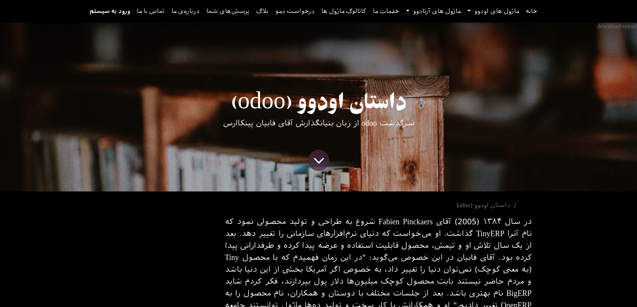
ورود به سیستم (109, 11)
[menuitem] (531, 11)
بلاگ (525, 205)
